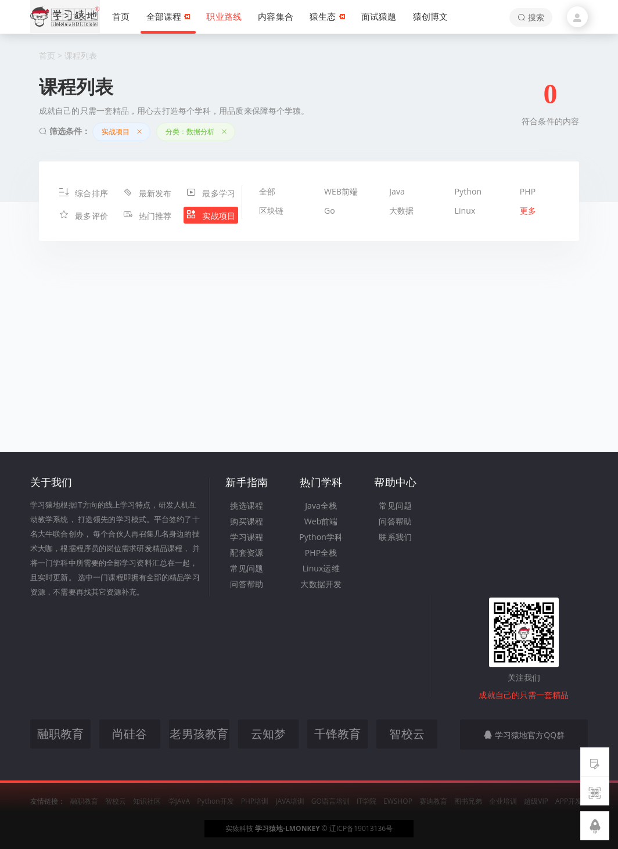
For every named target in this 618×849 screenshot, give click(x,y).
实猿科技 (239, 828)
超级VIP (536, 801)
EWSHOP (397, 801)
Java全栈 (321, 505)
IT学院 (366, 801)
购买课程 (246, 521)
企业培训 (503, 801)
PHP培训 (254, 801)
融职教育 (84, 801)
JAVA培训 (289, 801)
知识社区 (147, 801)
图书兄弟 (468, 801)
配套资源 (246, 552)
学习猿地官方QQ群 (524, 734)
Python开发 (215, 801)
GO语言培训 (330, 801)
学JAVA (179, 801)
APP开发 (568, 801)
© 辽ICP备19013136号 (357, 828)
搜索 (531, 17)
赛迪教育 (433, 801)
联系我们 (395, 536)
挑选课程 (246, 505)
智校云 (115, 801)
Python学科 (321, 536)
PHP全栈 (321, 552)
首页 (47, 55)
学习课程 (246, 536)
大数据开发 (321, 583)
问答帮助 (246, 583)
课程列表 (80, 55)
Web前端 (321, 521)
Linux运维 (321, 568)
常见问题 (246, 568)
